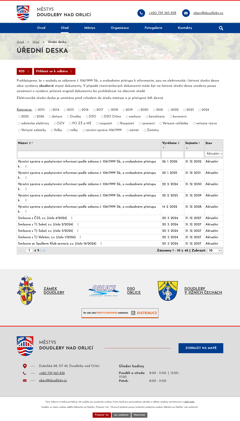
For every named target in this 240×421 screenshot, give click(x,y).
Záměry (153, 131)
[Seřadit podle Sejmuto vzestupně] (187, 148)
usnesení (148, 124)
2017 (99, 111)
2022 (175, 111)
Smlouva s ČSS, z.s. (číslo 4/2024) (46, 219)
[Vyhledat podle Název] (88, 155)
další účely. (189, 402)
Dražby (75, 117)
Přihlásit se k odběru (54, 72)
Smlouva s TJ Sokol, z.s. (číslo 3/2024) (49, 232)
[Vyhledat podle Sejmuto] (194, 155)
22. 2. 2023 (170, 196)
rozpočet (105, 124)
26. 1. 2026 (169, 162)
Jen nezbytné (121, 415)
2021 (159, 111)
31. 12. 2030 (193, 185)
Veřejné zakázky (33, 131)
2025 (25, 117)
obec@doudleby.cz (53, 382)
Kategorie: (24, 110)
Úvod (20, 43)
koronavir (180, 117)
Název (24, 144)
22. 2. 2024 (170, 185)
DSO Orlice (112, 117)
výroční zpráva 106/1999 (104, 131)
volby (74, 131)
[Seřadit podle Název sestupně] (32, 144)
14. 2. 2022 (169, 208)
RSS (24, 72)
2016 (85, 111)
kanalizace (157, 117)
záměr (134, 131)
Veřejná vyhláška (175, 124)
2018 (114, 111)
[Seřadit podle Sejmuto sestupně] (187, 149)
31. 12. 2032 (193, 162)
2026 (40, 117)
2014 (55, 111)
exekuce (135, 117)
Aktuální (211, 162)
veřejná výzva (206, 124)
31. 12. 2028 (193, 208)
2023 (190, 111)
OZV (60, 124)
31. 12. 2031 (193, 174)
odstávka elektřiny (35, 124)
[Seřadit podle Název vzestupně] (32, 143)
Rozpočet (127, 124)
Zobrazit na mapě (201, 349)
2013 (41, 111)
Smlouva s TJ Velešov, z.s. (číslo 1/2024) (50, 238)
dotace (57, 117)
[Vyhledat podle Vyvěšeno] (173, 155)
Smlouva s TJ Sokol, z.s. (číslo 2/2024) (49, 225)
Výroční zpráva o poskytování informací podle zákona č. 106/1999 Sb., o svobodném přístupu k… (87, 165)
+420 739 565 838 (52, 375)
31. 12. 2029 (193, 196)
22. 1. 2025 (169, 174)
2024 (205, 111)
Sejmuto (192, 144)
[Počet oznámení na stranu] (214, 252)
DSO (92, 117)
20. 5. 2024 (170, 219)
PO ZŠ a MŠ (81, 124)
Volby (58, 131)
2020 (144, 111)
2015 (70, 111)
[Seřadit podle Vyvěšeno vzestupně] (164, 148)
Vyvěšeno (170, 144)
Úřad (35, 43)
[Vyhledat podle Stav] (214, 155)
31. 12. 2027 (193, 219)
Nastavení (139, 415)
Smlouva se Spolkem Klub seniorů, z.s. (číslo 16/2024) (60, 244)
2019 (129, 111)
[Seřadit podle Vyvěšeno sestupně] (164, 149)
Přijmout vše (102, 415)
